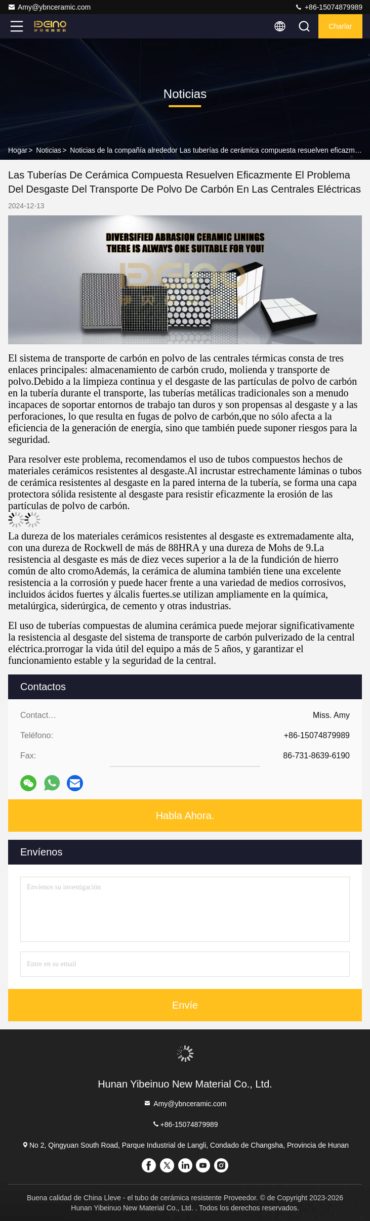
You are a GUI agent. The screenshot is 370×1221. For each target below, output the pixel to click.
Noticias (48, 150)
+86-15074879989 (328, 7)
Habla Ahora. (185, 815)
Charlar (340, 26)
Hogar (17, 150)
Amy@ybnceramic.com (49, 7)
